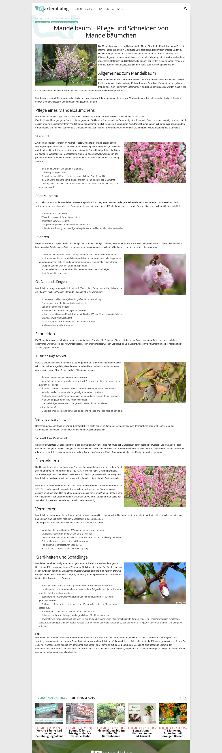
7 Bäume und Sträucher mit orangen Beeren (172, 733)
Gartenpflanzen (84, 9)
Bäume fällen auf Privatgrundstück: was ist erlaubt (80, 733)
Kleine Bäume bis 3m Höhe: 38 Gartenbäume (111, 733)
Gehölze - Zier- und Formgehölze (64, 22)
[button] (185, 8)
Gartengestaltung (111, 9)
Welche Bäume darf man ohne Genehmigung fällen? (49, 733)
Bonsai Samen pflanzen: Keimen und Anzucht (142, 733)
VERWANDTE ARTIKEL (52, 698)
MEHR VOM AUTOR (84, 698)
